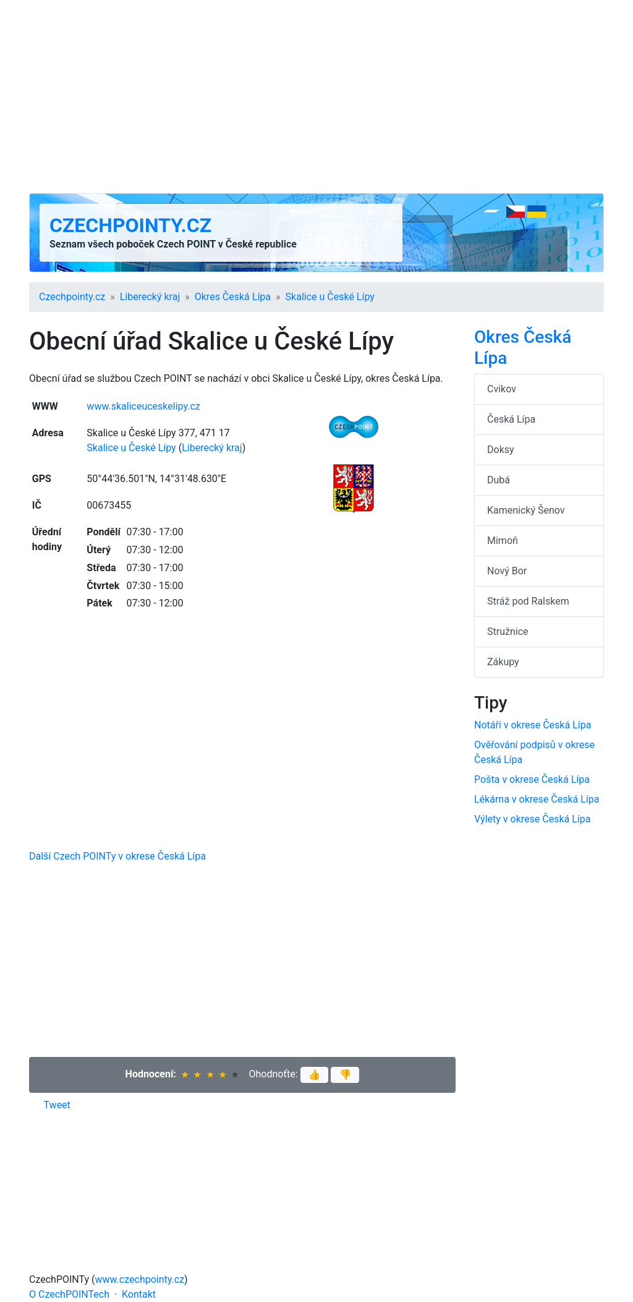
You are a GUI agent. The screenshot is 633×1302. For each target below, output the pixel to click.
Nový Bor (507, 571)
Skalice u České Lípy (330, 297)
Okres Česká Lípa (233, 297)
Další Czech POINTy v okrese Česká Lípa (117, 856)
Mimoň (502, 540)
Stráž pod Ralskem (528, 601)
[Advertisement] (316, 96)
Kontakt (139, 1294)
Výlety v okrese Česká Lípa (532, 819)
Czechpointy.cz (130, 225)
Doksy (500, 449)
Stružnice (508, 631)
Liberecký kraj (150, 297)
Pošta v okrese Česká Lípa (532, 779)
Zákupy (503, 662)
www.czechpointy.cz (140, 1279)
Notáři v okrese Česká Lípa (532, 725)
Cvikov (501, 389)
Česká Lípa (511, 419)
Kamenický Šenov (526, 510)
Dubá (498, 480)
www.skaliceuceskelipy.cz (143, 406)
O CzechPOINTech (69, 1294)
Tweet (57, 1105)
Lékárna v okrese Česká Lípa (536, 799)
